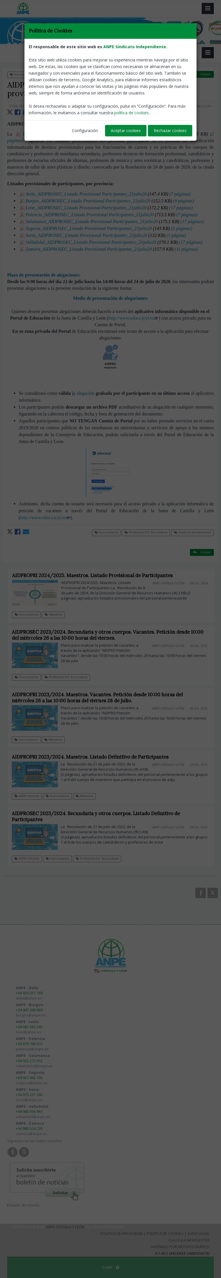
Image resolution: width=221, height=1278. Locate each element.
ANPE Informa (30, 796)
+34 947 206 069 (29, 1009)
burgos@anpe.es (31, 1015)
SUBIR (110, 1267)
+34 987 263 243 (29, 1026)
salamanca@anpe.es (34, 1065)
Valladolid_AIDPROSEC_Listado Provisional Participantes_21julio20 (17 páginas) (111, 242)
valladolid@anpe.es (33, 1116)
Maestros (57, 614)
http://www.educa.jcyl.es (133, 318)
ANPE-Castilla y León (197, 106)
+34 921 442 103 (29, 1077)
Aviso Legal (198, 1233)
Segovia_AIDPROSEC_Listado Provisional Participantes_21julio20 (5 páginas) (106, 228)
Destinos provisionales (107, 74)
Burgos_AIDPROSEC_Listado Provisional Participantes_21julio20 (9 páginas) (107, 200)
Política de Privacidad (121, 1233)
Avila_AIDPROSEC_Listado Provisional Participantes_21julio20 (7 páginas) (105, 194)
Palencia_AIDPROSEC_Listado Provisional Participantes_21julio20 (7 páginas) (108, 214)
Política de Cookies (165, 1233)
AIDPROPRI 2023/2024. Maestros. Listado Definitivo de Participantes (93, 757)
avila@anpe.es (29, 998)
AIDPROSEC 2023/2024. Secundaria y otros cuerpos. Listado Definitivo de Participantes (99, 816)
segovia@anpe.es (31, 1082)
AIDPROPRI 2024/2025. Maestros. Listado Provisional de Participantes (96, 575)
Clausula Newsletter (188, 1240)
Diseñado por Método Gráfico (179, 1246)
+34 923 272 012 (29, 1060)
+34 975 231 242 (29, 1094)
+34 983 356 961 (29, 1111)
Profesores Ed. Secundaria (61, 74)
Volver (202, 74)
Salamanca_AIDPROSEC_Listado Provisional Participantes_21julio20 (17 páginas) (112, 221)
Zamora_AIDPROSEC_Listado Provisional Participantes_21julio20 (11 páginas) (109, 249)
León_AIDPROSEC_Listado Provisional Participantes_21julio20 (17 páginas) (106, 207)
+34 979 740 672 (29, 1043)
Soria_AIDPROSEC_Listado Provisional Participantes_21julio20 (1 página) (103, 235)
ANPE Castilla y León (65, 1226)
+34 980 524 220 (29, 1128)
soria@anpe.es (29, 1099)
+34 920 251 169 (29, 992)
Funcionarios (21, 74)
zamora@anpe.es (31, 1133)
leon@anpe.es (28, 1032)
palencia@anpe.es (32, 1048)
